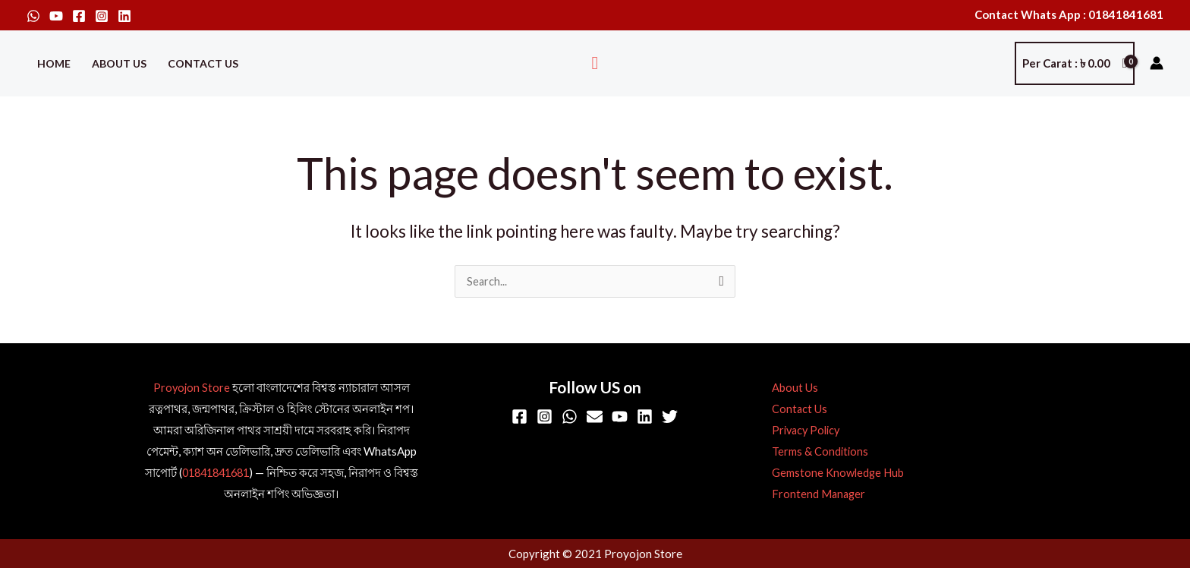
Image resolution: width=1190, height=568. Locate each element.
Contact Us (203, 63)
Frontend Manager (815, 494)
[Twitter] (670, 417)
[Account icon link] (1156, 63)
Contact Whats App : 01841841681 (1068, 14)
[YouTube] (56, 16)
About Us (119, 63)
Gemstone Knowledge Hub (834, 473)
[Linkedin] (124, 16)
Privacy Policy (803, 430)
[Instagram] (102, 16)
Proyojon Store (192, 388)
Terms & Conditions (816, 452)
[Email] (595, 417)
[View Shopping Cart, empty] (1075, 63)
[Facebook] (79, 16)
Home (54, 63)
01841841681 (215, 473)
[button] (595, 63)
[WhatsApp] (33, 16)
